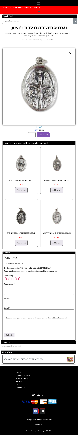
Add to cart (43, 134)
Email (7, 308)
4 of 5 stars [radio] (15, 278)
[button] (38, 3)
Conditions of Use (23, 375)
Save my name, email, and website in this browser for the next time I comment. (36, 318)
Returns (19, 381)
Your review (9, 284)
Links (18, 384)
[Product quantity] (32, 134)
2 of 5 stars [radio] (9, 278)
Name (7, 299)
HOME (5, 7)
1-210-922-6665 (39, 424)
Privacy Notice (21, 378)
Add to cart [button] (21, 190)
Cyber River (49, 431)
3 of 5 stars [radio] (12, 278)
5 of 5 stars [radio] (19, 278)
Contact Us (20, 387)
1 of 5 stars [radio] (5, 278)
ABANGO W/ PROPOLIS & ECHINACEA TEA (23, 359)
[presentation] (23, 326)
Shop (12, 7)
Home (18, 372)
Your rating (9, 276)
